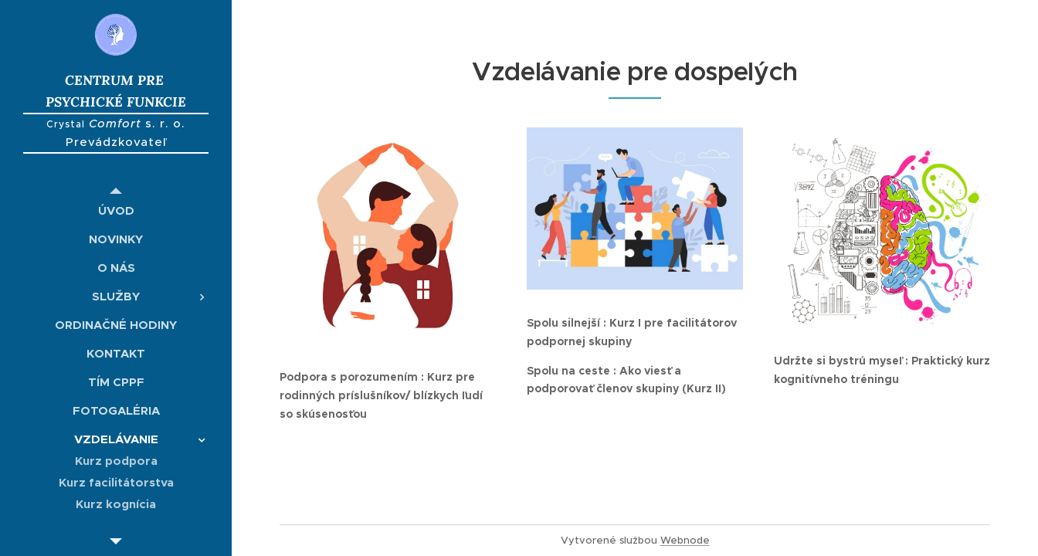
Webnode (685, 540)
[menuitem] (116, 210)
